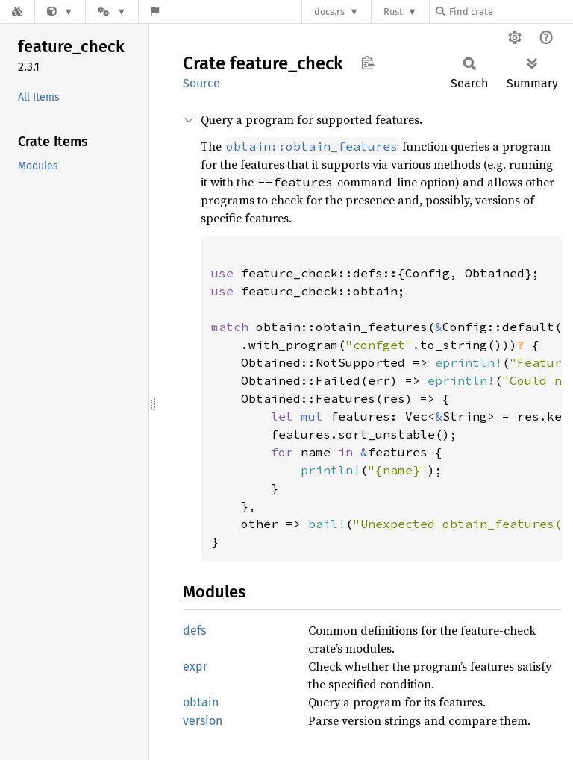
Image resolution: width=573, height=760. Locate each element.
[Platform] (112, 11)
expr (195, 666)
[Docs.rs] (17, 11)
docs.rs (329, 11)
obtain (201, 702)
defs (194, 631)
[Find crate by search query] (510, 11)
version (202, 721)
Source (201, 83)
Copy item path (367, 62)
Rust (393, 11)
